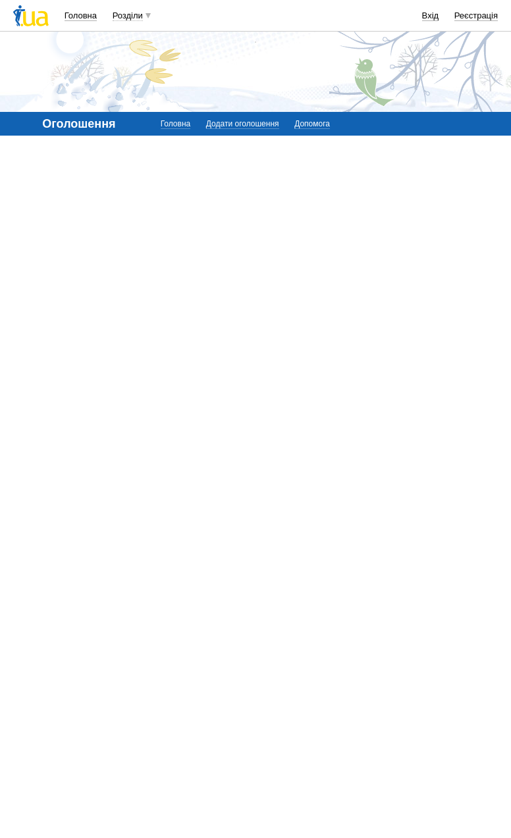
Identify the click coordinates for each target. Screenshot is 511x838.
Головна (81, 15)
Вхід (430, 15)
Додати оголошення (242, 123)
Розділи (128, 15)
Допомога (312, 123)
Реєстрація (476, 15)
